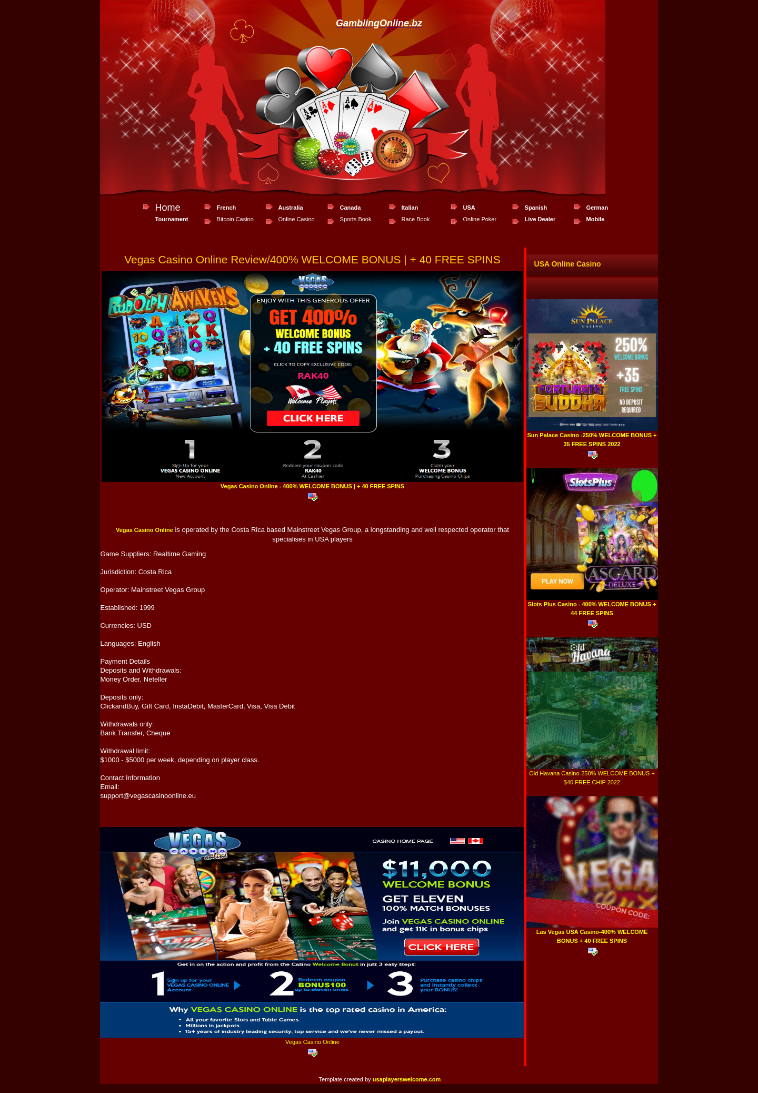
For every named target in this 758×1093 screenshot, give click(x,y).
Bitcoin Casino (235, 219)
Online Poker (480, 219)
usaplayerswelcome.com (407, 1079)
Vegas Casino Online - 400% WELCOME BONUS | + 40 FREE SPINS (312, 486)
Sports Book (356, 219)
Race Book (416, 219)
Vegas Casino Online (144, 530)
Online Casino (296, 219)
